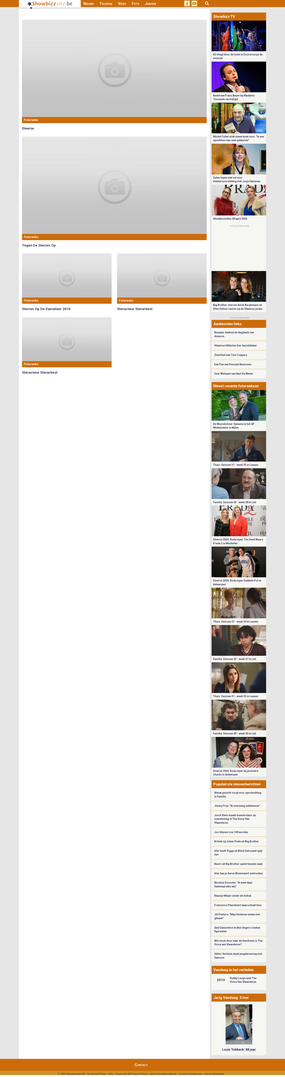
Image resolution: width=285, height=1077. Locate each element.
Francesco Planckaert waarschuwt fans (238, 905)
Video (122, 3)
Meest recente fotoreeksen (236, 386)
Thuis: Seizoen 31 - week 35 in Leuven (235, 464)
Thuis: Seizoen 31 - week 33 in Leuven (235, 696)
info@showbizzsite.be (163, 1073)
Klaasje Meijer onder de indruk (232, 895)
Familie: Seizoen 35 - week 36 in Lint (234, 733)
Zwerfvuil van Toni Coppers (230, 354)
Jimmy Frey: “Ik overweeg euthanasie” (237, 805)
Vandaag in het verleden (233, 970)
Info (111, 1073)
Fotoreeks (31, 120)
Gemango (218, 1073)
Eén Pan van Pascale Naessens (233, 364)
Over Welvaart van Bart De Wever (233, 373)
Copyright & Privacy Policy (131, 1073)
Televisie (105, 3)
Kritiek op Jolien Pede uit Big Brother (236, 841)
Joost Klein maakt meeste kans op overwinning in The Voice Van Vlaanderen (235, 819)
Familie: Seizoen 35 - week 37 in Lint (234, 659)
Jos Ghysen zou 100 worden (231, 832)
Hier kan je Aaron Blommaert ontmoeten (238, 873)
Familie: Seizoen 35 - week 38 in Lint (234, 502)
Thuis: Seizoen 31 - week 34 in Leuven (235, 621)
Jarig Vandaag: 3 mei (230, 997)
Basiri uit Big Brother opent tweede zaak (238, 863)
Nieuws (88, 3)
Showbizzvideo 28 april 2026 (230, 218)
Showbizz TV (224, 16)
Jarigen (150, 3)
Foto (135, 3)
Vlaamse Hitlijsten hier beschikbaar (235, 345)
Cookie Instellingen (190, 1073)
